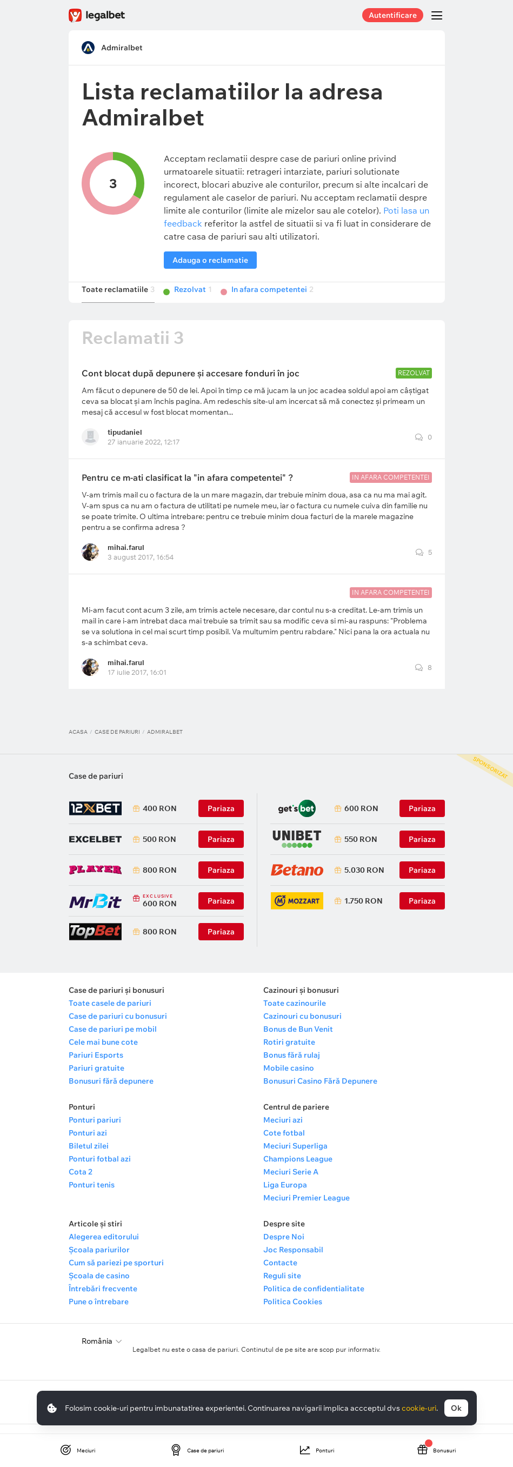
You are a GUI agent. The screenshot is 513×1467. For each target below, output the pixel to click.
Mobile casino (288, 1078)
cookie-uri (419, 1408)
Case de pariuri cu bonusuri (118, 1026)
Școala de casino (99, 1286)
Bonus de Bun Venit (298, 1039)
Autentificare (393, 15)
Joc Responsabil (293, 1260)
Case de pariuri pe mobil (113, 1039)
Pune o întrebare (99, 1312)
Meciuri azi (283, 1130)
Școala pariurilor (99, 1260)
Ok (456, 1408)
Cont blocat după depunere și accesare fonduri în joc (190, 383)
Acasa (78, 742)
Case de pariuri (117, 742)
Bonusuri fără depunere (111, 1091)
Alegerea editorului (104, 1247)
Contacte (280, 1273)
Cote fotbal (284, 1143)
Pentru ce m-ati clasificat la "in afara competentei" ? (187, 487)
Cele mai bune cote (103, 1052)
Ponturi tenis (92, 1195)
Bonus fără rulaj (291, 1065)
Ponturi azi (88, 1143)
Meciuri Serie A (290, 1182)
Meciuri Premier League (306, 1208)
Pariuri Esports (96, 1065)
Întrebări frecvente (103, 1299)
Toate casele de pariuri (110, 1013)
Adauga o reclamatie (210, 260)
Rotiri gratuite (289, 1052)
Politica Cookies (292, 1312)
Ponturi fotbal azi (100, 1169)
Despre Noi (283, 1247)
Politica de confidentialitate (313, 1299)
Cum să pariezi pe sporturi (116, 1273)
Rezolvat (193, 299)
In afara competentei (272, 299)
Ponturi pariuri (95, 1130)
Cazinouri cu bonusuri (302, 1026)
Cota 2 (80, 1182)
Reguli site (282, 1286)
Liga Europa (285, 1195)
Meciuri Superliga (295, 1156)
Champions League (297, 1169)
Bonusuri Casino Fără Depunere (320, 1091)
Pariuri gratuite (96, 1078)
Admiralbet (122, 47)
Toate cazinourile (294, 1013)
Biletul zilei (89, 1156)
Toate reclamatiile (118, 299)
